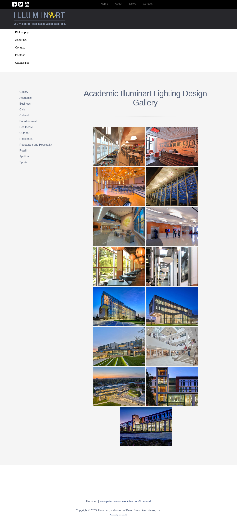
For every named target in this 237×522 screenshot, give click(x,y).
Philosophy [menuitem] (22, 32)
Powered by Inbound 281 (118, 515)
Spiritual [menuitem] (25, 156)
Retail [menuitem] (23, 150)
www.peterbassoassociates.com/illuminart (125, 501)
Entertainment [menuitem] (28, 121)
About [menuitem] (118, 3)
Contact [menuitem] (147, 3)
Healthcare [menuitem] (26, 127)
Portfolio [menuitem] (20, 55)
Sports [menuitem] (23, 162)
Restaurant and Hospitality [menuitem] (36, 144)
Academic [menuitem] (26, 97)
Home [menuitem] (104, 3)
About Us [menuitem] (21, 39)
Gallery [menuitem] (24, 91)
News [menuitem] (132, 3)
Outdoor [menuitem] (25, 132)
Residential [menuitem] (26, 138)
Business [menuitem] (25, 103)
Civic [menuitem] (23, 109)
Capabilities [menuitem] (22, 62)
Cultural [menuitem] (24, 115)
